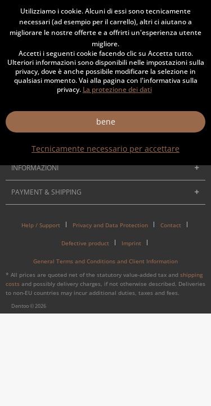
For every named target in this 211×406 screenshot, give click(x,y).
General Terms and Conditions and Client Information (105, 261)
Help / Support (40, 225)
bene (105, 121)
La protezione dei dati (117, 89)
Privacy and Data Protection (110, 225)
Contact (170, 225)
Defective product (85, 243)
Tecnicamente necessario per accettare (105, 148)
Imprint (131, 243)
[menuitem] (45, 225)
